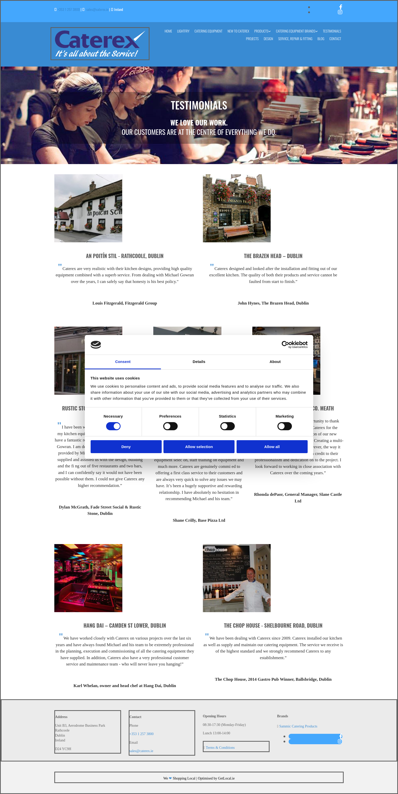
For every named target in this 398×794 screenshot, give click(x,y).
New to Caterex (238, 31)
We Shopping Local (179, 778)
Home (168, 31)
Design (268, 38)
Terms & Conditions (220, 748)
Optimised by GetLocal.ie (216, 778)
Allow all (272, 446)
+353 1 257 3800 (69, 9)
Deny (126, 446)
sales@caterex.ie (97, 9)
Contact (335, 38)
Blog (321, 38)
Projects (252, 38)
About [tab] (275, 361)
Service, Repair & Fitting (295, 38)
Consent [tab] (123, 361)
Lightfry (183, 31)
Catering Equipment (208, 31)
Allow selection (199, 446)
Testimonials (332, 31)
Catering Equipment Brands (295, 31)
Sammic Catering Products (298, 726)
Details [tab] (199, 361)
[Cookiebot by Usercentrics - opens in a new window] (285, 344)
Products (261, 31)
